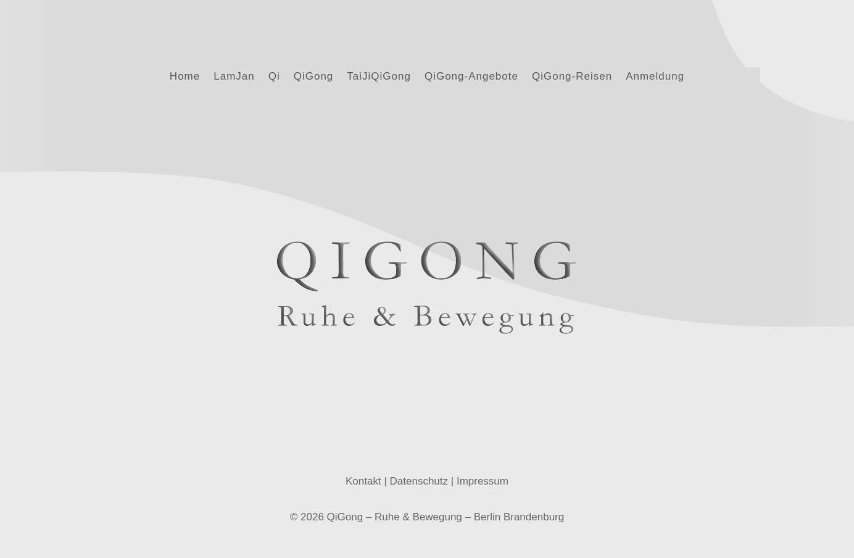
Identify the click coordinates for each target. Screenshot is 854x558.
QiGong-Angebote (471, 77)
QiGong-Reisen (572, 77)
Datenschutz (419, 467)
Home (185, 77)
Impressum (482, 467)
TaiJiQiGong (379, 77)
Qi (274, 77)
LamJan (234, 77)
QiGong (314, 77)
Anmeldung (655, 77)
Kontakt (363, 467)
